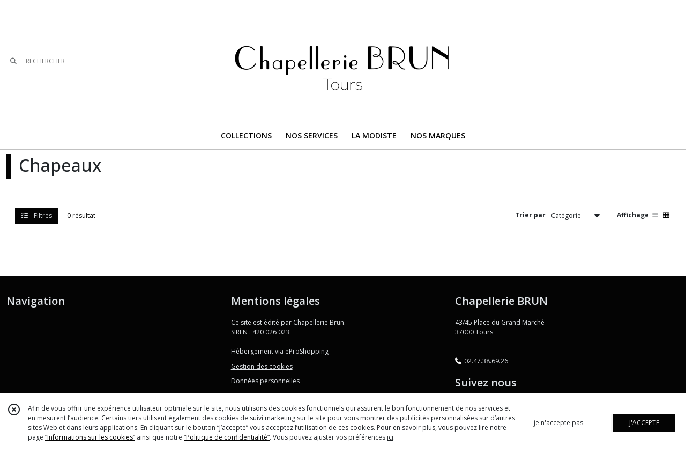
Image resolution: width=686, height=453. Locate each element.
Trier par (530, 215)
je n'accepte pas (558, 422)
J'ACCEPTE (644, 422)
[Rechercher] (13, 61)
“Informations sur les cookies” (90, 437)
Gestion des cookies (262, 366)
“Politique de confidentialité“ (227, 437)
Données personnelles (265, 380)
